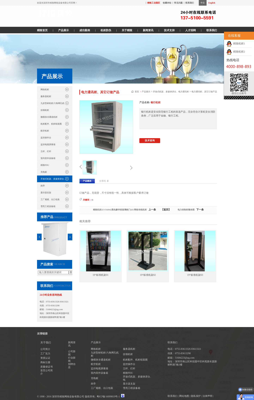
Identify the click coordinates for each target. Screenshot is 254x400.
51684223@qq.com (54, 309)
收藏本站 (167, 3)
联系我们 (189, 3)
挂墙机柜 (45, 110)
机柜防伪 (106, 30)
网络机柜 (45, 89)
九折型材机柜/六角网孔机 (52, 103)
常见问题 (178, 3)
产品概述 (87, 181)
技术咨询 (150, 140)
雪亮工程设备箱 (48, 206)
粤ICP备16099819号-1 (108, 396)
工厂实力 (45, 353)
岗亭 (43, 185)
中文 (203, 3)
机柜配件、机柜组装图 (51, 124)
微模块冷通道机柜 (49, 117)
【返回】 (166, 209)
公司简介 (45, 349)
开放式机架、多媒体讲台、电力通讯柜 (171, 91)
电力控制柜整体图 (186, 209)
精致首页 (42, 30)
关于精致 (127, 30)
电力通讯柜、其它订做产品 (204, 91)
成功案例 (84, 30)
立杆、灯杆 (46, 151)
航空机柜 (45, 131)
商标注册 (45, 362)
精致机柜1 (235, 43)
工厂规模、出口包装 (50, 199)
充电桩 (44, 172)
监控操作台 (46, 137)
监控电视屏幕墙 (48, 144)
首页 (137, 91)
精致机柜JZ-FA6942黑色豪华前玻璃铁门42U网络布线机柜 (120, 209)
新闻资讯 (148, 30)
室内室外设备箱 (48, 158)
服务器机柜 (46, 96)
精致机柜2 (235, 51)
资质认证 (45, 358)
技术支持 (169, 30)
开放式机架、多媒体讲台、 (53, 179)
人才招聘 (190, 30)
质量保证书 (46, 366)
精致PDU (45, 165)
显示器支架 (46, 192)
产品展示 (63, 30)
